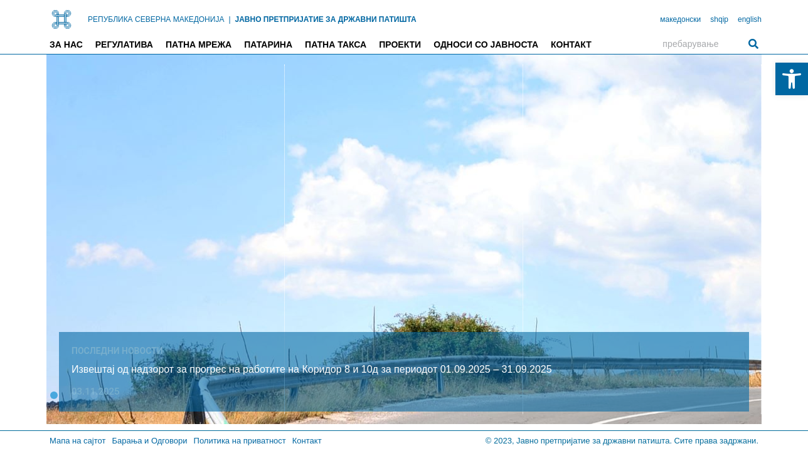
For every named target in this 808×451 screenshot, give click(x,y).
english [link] (750, 19)
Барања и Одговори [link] (149, 440)
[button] (54, 395)
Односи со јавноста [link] (485, 44)
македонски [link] (680, 19)
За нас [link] (66, 44)
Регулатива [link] (124, 44)
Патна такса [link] (335, 44)
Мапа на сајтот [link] (77, 440)
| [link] (229, 19)
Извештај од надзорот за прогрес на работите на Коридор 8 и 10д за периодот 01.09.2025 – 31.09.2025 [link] (312, 369)
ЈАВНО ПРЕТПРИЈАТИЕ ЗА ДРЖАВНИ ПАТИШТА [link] (326, 19)
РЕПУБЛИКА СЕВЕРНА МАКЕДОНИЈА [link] (156, 19)
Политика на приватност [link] (240, 440)
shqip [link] (719, 19)
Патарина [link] (268, 44)
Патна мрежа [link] (198, 44)
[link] (791, 79)
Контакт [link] (571, 44)
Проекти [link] (400, 44)
